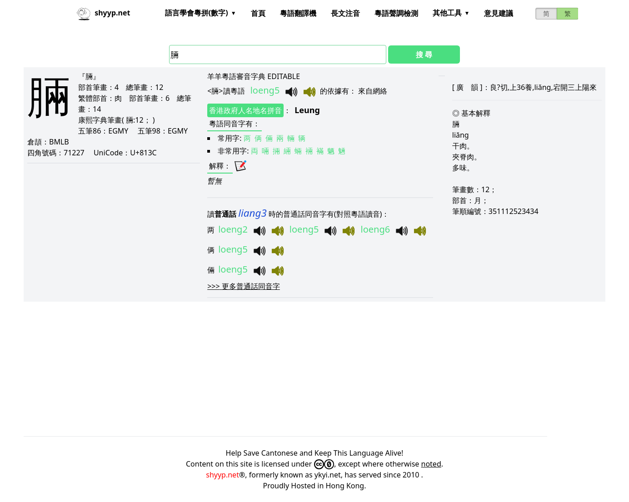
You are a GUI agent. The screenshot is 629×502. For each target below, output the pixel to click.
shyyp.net (222, 475)
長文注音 (345, 13)
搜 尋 (424, 55)
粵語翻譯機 (298, 13)
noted (431, 464)
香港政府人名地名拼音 (245, 110)
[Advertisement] (296, 368)
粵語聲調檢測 (396, 13)
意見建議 (498, 13)
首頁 (258, 13)
